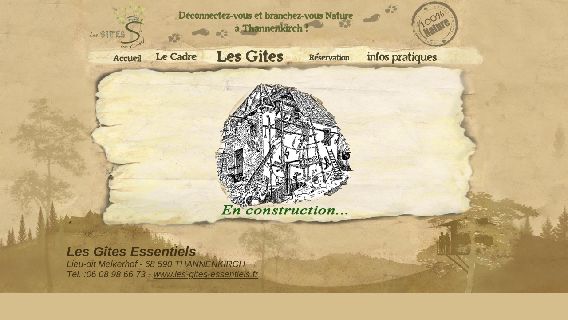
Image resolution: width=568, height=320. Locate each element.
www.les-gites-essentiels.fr (206, 274)
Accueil (124, 57)
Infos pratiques (401, 57)
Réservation (330, 55)
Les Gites (256, 59)
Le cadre (179, 57)
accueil (110, 25)
